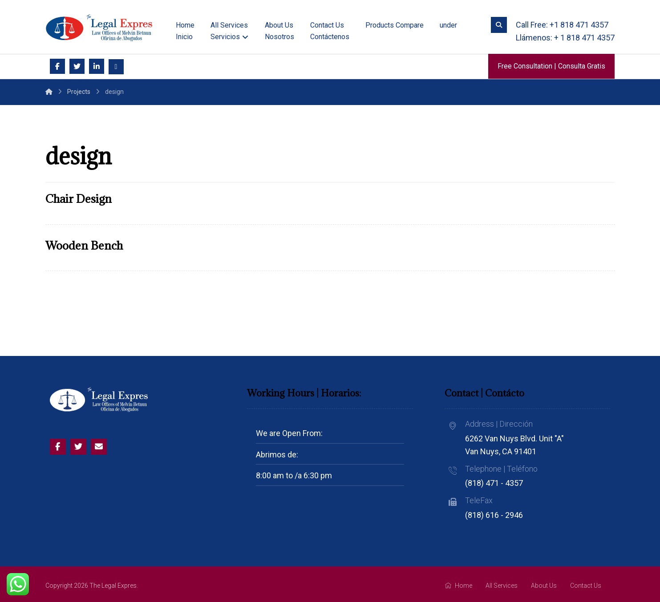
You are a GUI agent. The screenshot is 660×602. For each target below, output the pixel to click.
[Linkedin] (96, 66)
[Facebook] (57, 66)
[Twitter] (77, 66)
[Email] (116, 66)
